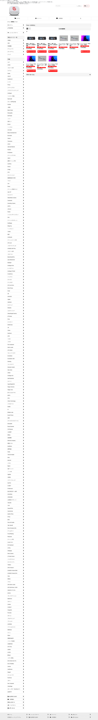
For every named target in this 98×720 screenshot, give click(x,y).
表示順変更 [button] (62, 28)
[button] (80, 18)
